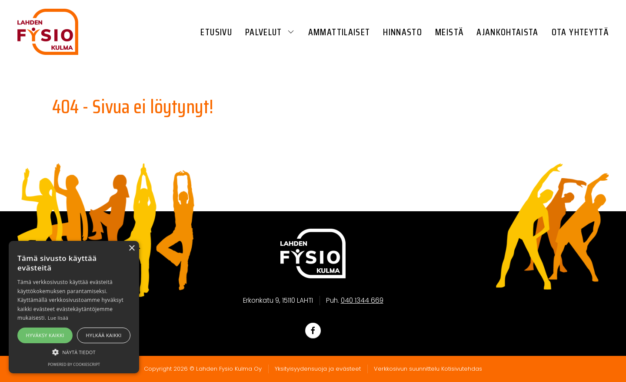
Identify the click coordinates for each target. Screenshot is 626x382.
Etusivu (216, 31)
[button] (73, 352)
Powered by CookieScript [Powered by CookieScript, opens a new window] (74, 364)
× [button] (131, 248)
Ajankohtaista (507, 31)
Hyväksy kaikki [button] (45, 335)
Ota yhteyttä (580, 31)
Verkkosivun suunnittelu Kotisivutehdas (428, 369)
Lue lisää (58, 317)
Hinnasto (402, 31)
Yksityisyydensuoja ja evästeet (318, 369)
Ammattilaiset (339, 31)
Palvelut (270, 31)
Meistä (449, 31)
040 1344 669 (362, 300)
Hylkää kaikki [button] (104, 335)
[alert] (74, 307)
